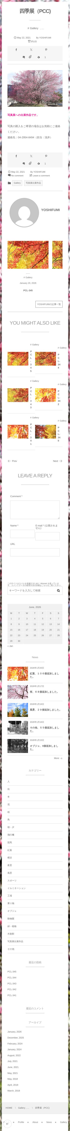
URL (12, 544)
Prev (12, 461)
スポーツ (12, 880)
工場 (9, 895)
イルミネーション (16, 888)
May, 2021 (12, 1073)
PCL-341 (30, 436)
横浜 (9, 857)
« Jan (10, 646)
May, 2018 (12, 1079)
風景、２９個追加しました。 (46, 709)
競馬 (9, 842)
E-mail (38, 525)
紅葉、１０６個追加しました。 (44, 675)
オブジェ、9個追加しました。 (44, 748)
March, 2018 (13, 1090)
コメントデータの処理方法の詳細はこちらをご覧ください (35, 585)
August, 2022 (14, 1055)
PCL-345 (28, 292)
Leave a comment (41, 176)
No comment (17, 176)
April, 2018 (12, 1085)
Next (58, 461)
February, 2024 (15, 1043)
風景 (9, 873)
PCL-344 (59, 364)
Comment (15, 496)
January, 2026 (14, 1031)
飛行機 (10, 835)
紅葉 (9, 850)
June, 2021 (12, 1067)
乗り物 (10, 903)
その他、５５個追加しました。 (44, 729)
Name (13, 525)
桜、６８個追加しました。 (44, 691)
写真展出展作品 (33, 183)
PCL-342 (59, 400)
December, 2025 (15, 1037)
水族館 (10, 933)
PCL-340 (59, 436)
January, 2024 (14, 1049)
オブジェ (12, 911)
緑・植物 (11, 926)
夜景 (9, 865)
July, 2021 (12, 1061)
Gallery (34, 28)
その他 (10, 949)
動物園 (10, 918)
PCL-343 (30, 400)
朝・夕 (10, 827)
